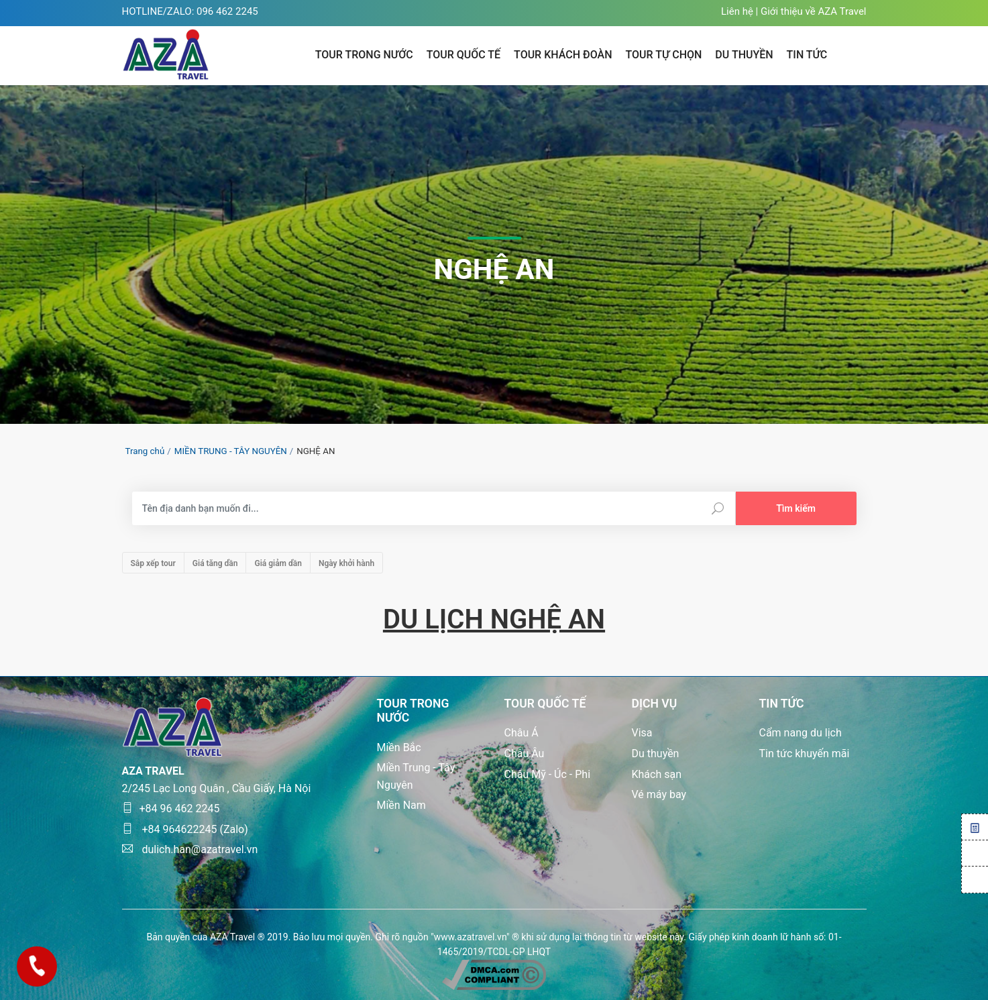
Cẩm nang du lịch (800, 732)
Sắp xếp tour (153, 563)
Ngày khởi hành (346, 563)
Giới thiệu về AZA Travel (814, 11)
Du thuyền (655, 753)
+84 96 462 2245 (171, 808)
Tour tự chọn (664, 54)
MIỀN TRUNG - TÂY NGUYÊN (230, 451)
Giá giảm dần (277, 563)
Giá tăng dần (215, 563)
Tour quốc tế (463, 54)
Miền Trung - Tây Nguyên (416, 776)
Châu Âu (524, 753)
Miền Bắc (399, 747)
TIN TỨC (807, 54)
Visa (642, 732)
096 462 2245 (227, 11)
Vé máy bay (659, 794)
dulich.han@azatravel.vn (190, 849)
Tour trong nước (364, 54)
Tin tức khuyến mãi (804, 753)
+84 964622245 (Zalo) (185, 829)
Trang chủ (145, 451)
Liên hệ (737, 11)
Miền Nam (401, 805)
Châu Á (521, 732)
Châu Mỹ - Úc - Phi (547, 774)
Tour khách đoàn (563, 54)
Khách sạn (657, 774)
